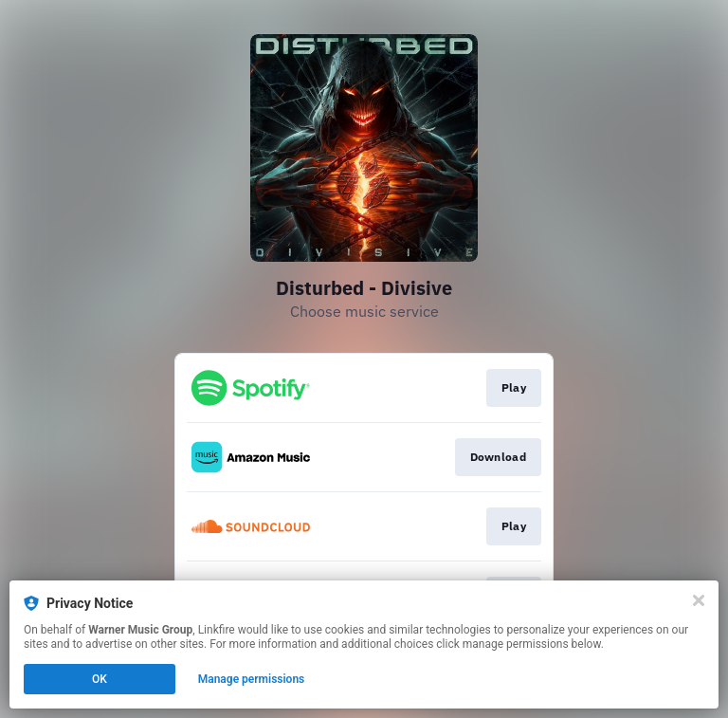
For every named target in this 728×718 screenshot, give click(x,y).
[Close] (698, 600)
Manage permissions (251, 679)
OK (99, 679)
